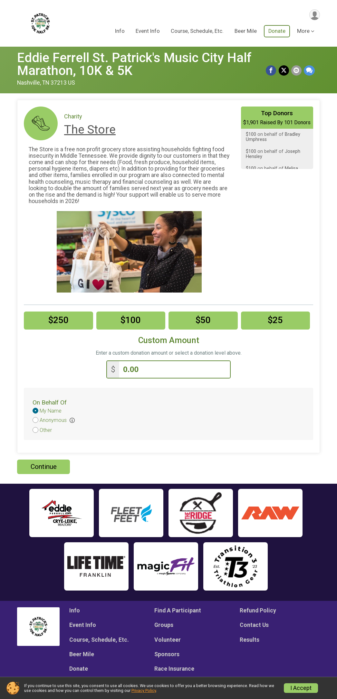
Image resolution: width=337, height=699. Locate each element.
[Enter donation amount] (174, 368)
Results (249, 639)
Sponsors (166, 653)
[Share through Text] (309, 71)
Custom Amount (168, 340)
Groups (163, 624)
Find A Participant (177, 609)
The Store (90, 129)
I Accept (301, 688)
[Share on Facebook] (272, 71)
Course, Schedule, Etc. (197, 32)
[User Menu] (314, 15)
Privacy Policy (143, 690)
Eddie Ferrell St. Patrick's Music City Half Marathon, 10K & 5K (134, 64)
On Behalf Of (50, 401)
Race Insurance (174, 668)
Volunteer (167, 639)
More (303, 32)
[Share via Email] (297, 71)
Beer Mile (246, 32)
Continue (44, 466)
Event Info (148, 32)
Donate (276, 32)
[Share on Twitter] (284, 71)
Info (120, 32)
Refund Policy (258, 609)
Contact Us (254, 624)
